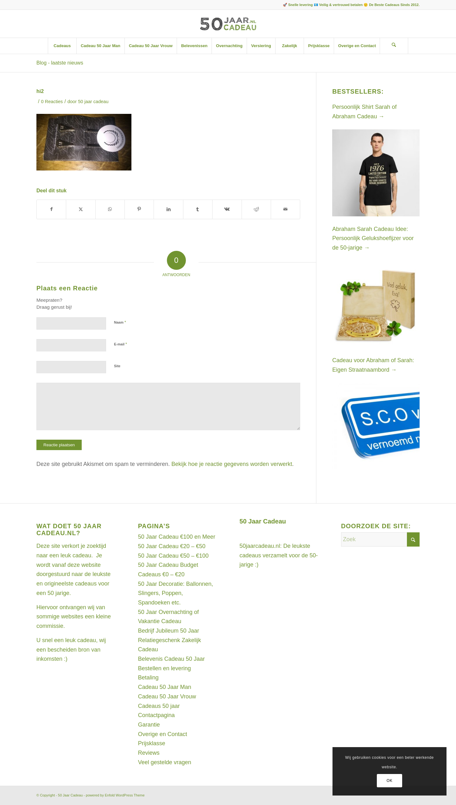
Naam (120, 322)
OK (390, 780)
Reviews (149, 753)
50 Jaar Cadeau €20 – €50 (172, 546)
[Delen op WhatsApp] (110, 209)
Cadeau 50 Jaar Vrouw (167, 696)
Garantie (149, 724)
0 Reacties (52, 101)
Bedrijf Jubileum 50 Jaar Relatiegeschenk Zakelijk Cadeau (169, 640)
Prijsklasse (151, 743)
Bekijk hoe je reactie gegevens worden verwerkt (231, 464)
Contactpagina (156, 715)
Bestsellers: (358, 91)
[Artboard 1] (228, 24)
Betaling (148, 677)
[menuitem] (62, 46)
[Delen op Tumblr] (197, 209)
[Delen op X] (80, 209)
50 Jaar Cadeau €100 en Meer (176, 537)
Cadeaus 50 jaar (159, 706)
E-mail (120, 344)
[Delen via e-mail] (285, 209)
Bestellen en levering (164, 668)
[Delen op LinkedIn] (168, 209)
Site (117, 366)
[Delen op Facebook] (51, 209)
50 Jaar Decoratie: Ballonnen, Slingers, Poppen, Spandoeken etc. (175, 593)
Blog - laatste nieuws (59, 62)
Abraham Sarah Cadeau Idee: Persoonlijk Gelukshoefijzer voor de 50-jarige (373, 238)
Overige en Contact (162, 734)
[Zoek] (394, 46)
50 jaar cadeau (93, 101)
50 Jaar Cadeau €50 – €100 (173, 556)
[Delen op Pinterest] (139, 209)
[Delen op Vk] (226, 209)
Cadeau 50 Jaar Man (164, 687)
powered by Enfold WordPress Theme (115, 795)
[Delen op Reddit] (256, 209)
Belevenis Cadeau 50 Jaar (171, 659)
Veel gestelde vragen (164, 762)
